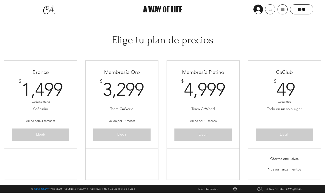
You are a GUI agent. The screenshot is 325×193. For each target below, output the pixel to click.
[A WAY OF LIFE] (162, 9)
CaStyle (83, 188)
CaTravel (95, 188)
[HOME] (301, 9)
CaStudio (70, 188)
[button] (270, 9)
